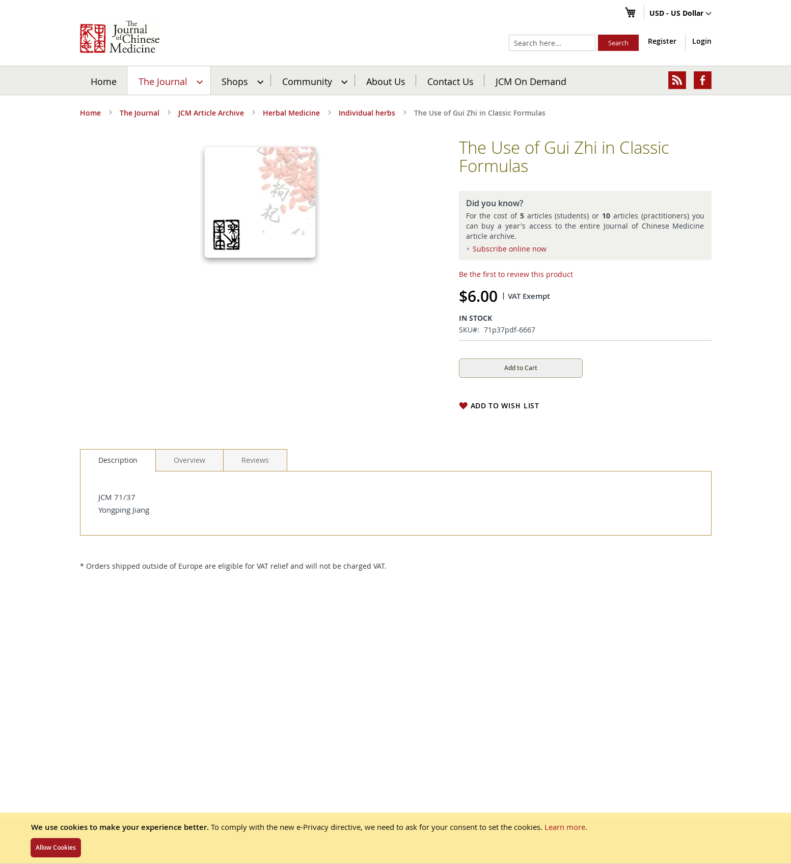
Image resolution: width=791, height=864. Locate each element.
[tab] (118, 460)
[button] (680, 13)
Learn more (564, 827)
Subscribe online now (510, 249)
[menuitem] (169, 80)
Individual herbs (367, 113)
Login (702, 41)
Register (662, 41)
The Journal (139, 113)
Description (118, 460)
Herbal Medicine (291, 113)
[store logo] (119, 36)
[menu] (396, 80)
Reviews (255, 460)
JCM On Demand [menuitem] (531, 81)
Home (104, 81)
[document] (395, 838)
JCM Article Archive (211, 113)
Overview (189, 460)
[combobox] (552, 43)
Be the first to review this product (516, 274)
